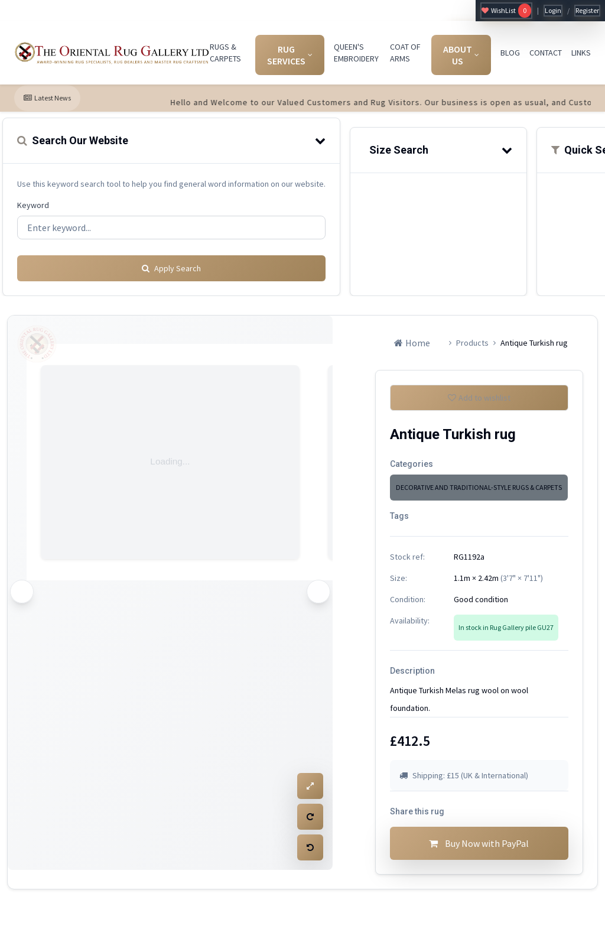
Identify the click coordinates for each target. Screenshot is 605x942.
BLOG (510, 52)
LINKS (581, 52)
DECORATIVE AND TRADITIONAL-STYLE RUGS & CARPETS (479, 487)
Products (472, 338)
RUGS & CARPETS (225, 52)
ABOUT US (461, 55)
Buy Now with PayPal (479, 849)
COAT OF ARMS (405, 52)
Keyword (33, 205)
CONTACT (545, 52)
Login (553, 10)
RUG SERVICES (290, 55)
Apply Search (171, 264)
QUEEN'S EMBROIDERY (356, 52)
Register (587, 10)
